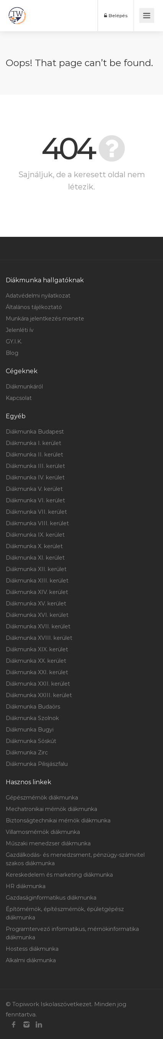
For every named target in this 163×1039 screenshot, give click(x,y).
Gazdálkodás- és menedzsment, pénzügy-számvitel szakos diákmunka (75, 859)
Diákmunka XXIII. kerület (39, 695)
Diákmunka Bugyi (30, 729)
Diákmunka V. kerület (34, 489)
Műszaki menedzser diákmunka (48, 843)
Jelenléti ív (20, 330)
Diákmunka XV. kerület (36, 603)
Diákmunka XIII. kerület (37, 580)
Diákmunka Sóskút (31, 741)
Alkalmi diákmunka (31, 960)
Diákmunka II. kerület (34, 454)
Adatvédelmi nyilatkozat (38, 295)
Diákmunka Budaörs (33, 706)
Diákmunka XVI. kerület (37, 615)
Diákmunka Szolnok (32, 718)
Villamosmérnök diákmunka (43, 832)
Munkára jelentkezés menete (45, 318)
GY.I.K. (14, 341)
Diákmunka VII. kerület (36, 511)
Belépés (116, 15)
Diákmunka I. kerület (33, 443)
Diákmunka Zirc (27, 752)
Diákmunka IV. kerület (35, 477)
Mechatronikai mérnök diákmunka (51, 809)
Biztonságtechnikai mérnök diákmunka (58, 820)
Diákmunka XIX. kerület (37, 649)
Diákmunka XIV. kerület (37, 592)
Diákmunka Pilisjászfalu (37, 764)
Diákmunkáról (24, 386)
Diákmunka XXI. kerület (37, 672)
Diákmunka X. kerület (34, 546)
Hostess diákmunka (32, 948)
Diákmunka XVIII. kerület (39, 637)
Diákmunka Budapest (35, 431)
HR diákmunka (26, 886)
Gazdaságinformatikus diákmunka (51, 897)
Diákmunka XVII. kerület (38, 626)
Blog (12, 353)
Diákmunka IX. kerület (35, 534)
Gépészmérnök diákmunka (42, 797)
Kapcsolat (19, 398)
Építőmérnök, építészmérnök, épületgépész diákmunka (65, 913)
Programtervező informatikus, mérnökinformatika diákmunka (72, 933)
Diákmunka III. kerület (35, 466)
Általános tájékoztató (34, 307)
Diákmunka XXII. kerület (38, 683)
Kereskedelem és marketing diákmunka (59, 874)
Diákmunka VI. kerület (35, 500)
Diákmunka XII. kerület (36, 569)
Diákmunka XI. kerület (35, 557)
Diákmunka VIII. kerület (37, 523)
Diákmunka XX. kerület (36, 660)
